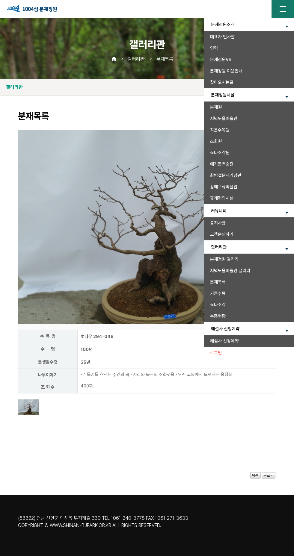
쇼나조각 (218, 304)
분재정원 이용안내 (226, 71)
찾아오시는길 (221, 82)
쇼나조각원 (220, 152)
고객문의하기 (221, 234)
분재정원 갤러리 (224, 259)
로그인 (216, 352)
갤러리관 (136, 59)
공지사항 (218, 223)
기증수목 (218, 293)
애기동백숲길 (221, 164)
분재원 (216, 107)
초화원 (216, 141)
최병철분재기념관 (225, 175)
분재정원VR (220, 59)
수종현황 (218, 316)
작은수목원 (220, 130)
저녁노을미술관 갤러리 (230, 270)
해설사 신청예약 (224, 341)
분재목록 (218, 282)
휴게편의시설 (221, 198)
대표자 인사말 (222, 37)
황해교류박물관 (223, 187)
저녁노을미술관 (223, 118)
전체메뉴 (283, 9)
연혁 (214, 48)
